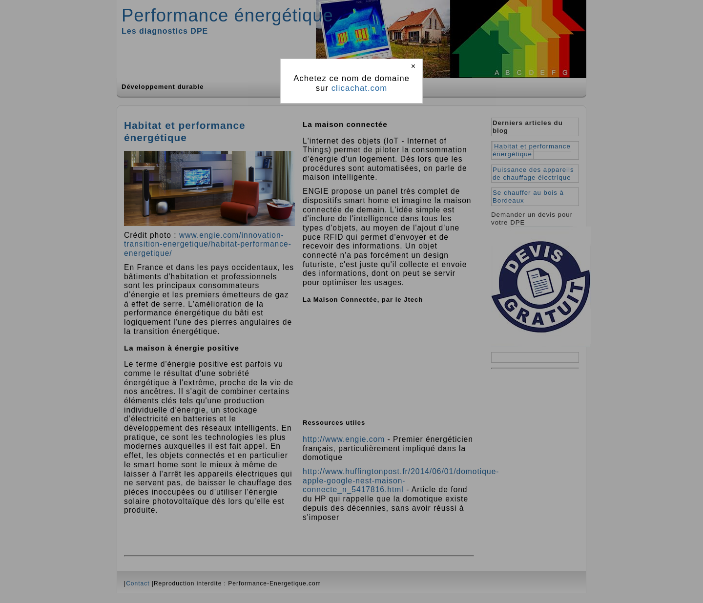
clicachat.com (359, 88)
